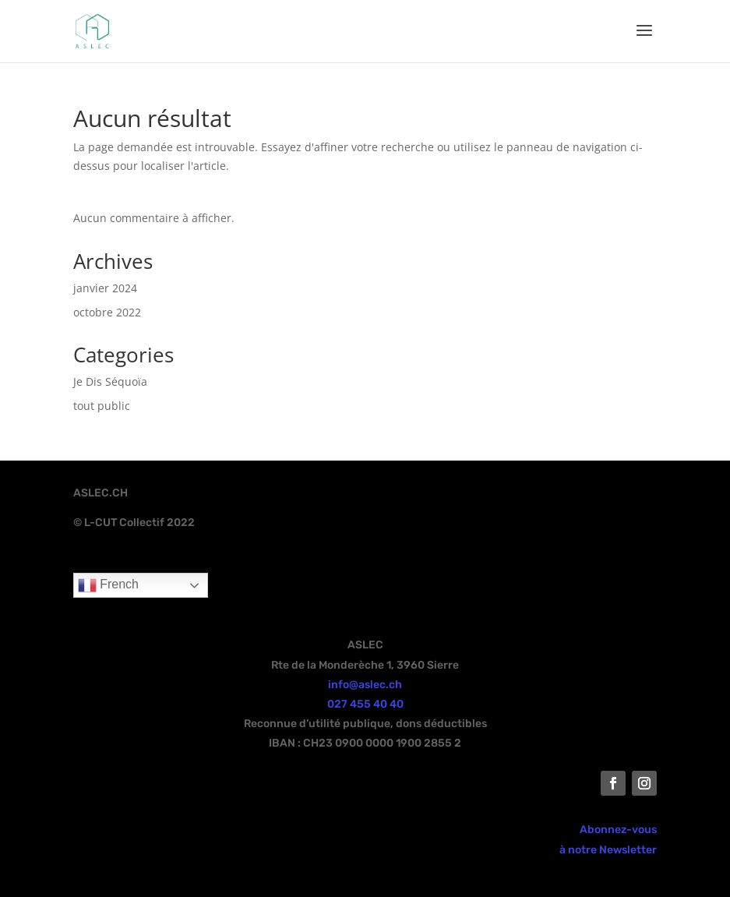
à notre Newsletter (608, 849)
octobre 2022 (107, 312)
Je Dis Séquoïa (110, 381)
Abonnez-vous (618, 829)
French (108, 585)
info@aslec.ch (365, 684)
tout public (101, 405)
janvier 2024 (105, 288)
